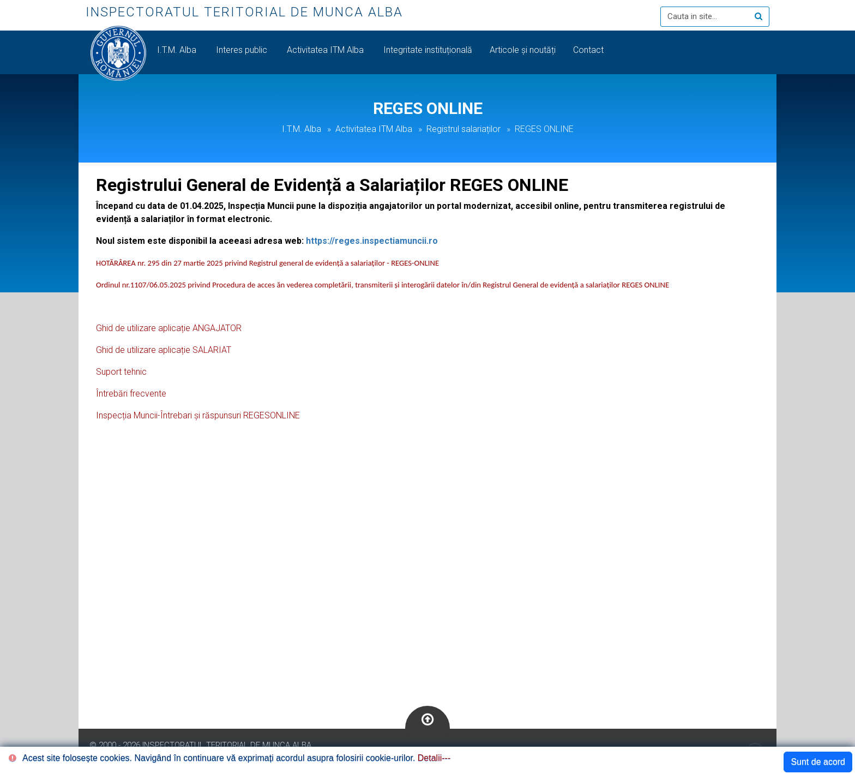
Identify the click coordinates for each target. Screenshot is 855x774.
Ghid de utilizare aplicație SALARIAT (163, 350)
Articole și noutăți (523, 50)
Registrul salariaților (463, 129)
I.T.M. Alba (177, 50)
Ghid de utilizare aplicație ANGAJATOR (169, 328)
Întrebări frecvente (131, 393)
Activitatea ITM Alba (326, 50)
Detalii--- (434, 758)
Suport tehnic (121, 372)
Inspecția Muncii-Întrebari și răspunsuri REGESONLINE (198, 415)
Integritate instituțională (427, 50)
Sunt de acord (818, 761)
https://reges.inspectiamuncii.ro (372, 241)
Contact (589, 50)
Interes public (242, 50)
